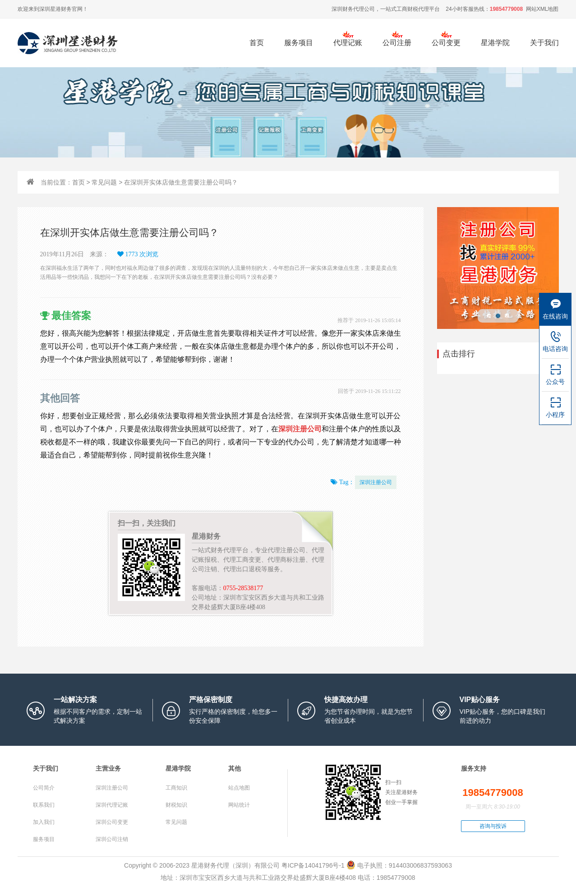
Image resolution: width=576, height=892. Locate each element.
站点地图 (239, 788)
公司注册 (396, 42)
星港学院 (495, 42)
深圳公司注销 (112, 839)
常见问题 (104, 182)
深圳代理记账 (112, 805)
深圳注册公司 (375, 482)
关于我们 (544, 42)
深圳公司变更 (112, 822)
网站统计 (239, 805)
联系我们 (44, 805)
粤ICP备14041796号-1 (313, 865)
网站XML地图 (542, 9)
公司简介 (44, 788)
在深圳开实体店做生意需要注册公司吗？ (181, 182)
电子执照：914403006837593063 (399, 865)
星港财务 (61, 9)
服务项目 (298, 47)
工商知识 (176, 788)
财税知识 (176, 805)
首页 (256, 42)
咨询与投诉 (493, 826)
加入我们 (44, 822)
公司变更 (446, 42)
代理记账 (347, 42)
